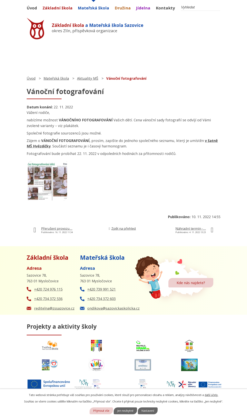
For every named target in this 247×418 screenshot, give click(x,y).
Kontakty (165, 8)
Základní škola (58, 8)
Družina (123, 8)
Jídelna (143, 8)
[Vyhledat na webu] (200, 7)
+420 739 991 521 (101, 289)
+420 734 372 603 (101, 298)
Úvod (32, 8)
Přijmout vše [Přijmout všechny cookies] (101, 411)
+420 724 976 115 (48, 289)
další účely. (211, 395)
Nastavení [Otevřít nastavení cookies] (147, 411)
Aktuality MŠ (87, 78)
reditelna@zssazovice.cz (54, 308)
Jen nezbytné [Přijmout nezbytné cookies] (125, 411)
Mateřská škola (93, 8)
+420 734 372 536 (48, 298)
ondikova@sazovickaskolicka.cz (113, 308)
